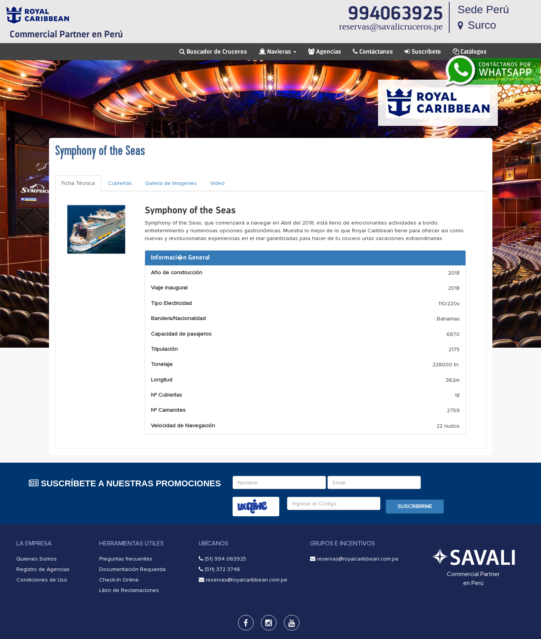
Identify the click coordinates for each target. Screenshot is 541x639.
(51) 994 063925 (225, 558)
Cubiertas (120, 183)
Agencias (324, 52)
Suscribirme (414, 506)
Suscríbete (422, 52)
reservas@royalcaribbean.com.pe (246, 579)
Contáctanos (373, 52)
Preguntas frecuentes (125, 558)
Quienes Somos (36, 558)
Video (217, 183)
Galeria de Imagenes (171, 183)
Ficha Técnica (78, 183)
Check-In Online (119, 579)
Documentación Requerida (132, 569)
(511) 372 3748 (222, 569)
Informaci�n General (180, 257)
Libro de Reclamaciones (129, 590)
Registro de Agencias (43, 569)
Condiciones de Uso (41, 579)
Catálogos (470, 52)
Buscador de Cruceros (213, 52)
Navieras (277, 52)
